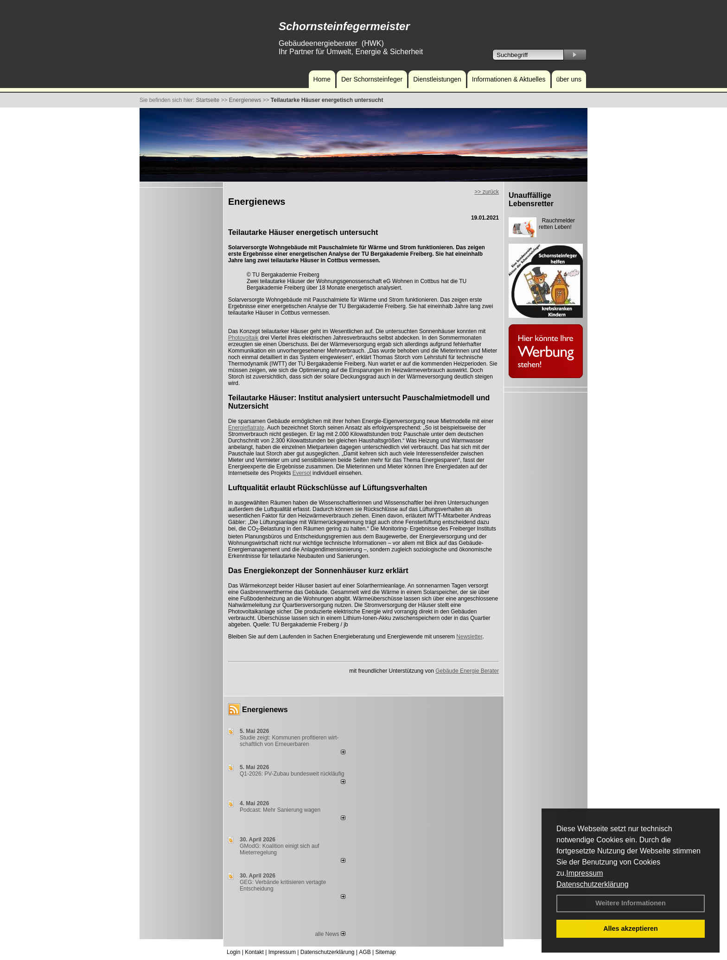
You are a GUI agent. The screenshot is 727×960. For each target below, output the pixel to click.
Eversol (302, 473)
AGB (364, 952)
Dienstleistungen (437, 79)
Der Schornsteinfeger (371, 79)
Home (322, 79)
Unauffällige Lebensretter (531, 199)
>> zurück (486, 192)
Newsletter (469, 636)
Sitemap (385, 952)
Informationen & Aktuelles (509, 79)
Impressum (584, 873)
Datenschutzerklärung (592, 884)
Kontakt (254, 952)
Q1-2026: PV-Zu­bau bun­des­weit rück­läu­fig (292, 774)
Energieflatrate (246, 427)
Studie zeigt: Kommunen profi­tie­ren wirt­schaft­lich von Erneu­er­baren (289, 740)
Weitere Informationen (630, 903)
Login (233, 952)
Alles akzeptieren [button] (630, 928)
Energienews (265, 710)
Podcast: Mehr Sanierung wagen (280, 810)
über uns (568, 79)
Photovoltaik (243, 338)
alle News (330, 934)
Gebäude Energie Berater (467, 671)
